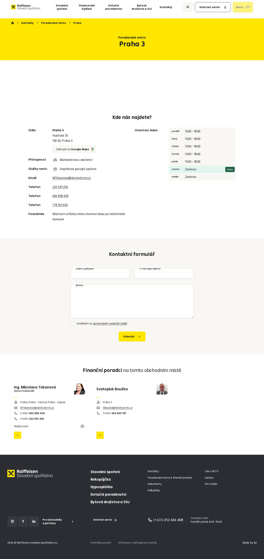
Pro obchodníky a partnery (52, 521)
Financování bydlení (87, 9)
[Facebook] (23, 521)
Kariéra (209, 477)
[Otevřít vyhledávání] (187, 9)
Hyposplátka (102, 486)
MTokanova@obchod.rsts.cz (71, 178)
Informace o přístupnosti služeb (137, 542)
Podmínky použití (101, 542)
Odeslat (129, 336)
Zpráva (79, 285)
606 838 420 (60, 196)
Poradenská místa (53, 23)
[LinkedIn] (34, 521)
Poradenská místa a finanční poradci (170, 477)
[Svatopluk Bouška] (132, 411)
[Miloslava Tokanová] (49, 411)
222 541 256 (60, 187)
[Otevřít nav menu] (243, 9)
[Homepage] (30, 476)
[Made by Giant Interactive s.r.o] (250, 542)
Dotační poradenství (113, 9)
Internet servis (213, 9)
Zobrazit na (75, 149)
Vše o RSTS (212, 471)
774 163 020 (60, 205)
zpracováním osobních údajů (110, 323)
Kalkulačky (154, 490)
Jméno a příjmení (84, 268)
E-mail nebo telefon (150, 268)
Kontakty (166, 9)
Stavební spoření (62, 9)
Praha (77, 23)
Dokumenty (155, 484)
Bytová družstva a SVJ (142, 9)
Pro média (211, 484)
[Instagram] (12, 521)
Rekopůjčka (101, 479)
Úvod (12, 23)
